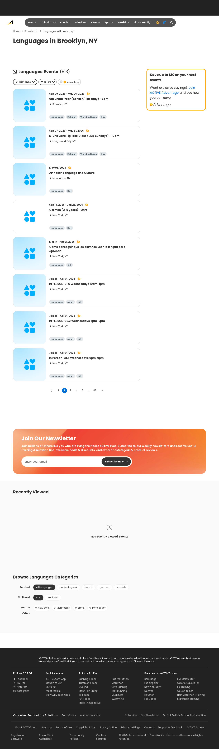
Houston (149, 695)
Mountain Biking (88, 691)
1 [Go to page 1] (58, 390)
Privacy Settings (130, 727)
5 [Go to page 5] (82, 390)
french (88, 587)
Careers (149, 727)
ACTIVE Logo (20, 658)
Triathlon (81, 22)
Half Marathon (120, 679)
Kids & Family (142, 22)
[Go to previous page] (51, 390)
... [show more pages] (88, 390)
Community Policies (77, 737)
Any (38, 597)
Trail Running (119, 691)
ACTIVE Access (195, 727)
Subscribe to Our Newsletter (142, 715)
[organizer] (165, 22)
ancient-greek (68, 587)
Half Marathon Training (191, 695)
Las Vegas (150, 699)
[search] (172, 22)
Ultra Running (119, 687)
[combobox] (25, 82)
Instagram (23, 691)
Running (65, 22)
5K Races (84, 695)
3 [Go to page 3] (70, 390)
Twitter (21, 683)
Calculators (48, 22)
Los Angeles (151, 683)
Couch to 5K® (54, 683)
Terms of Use (64, 727)
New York (42, 607)
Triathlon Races (88, 683)
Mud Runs (117, 695)
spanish (121, 587)
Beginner (53, 597)
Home (16, 31)
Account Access (90, 715)
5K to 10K (51, 687)
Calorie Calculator (188, 683)
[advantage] (158, 22)
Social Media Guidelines (46, 737)
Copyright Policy (86, 727)
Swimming (118, 699)
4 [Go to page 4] (76, 390)
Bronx (79, 607)
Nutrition (123, 22)
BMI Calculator (185, 679)
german (105, 587)
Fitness (95, 22)
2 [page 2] (64, 390)
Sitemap (46, 727)
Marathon (117, 683)
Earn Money (69, 715)
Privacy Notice (108, 727)
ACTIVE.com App (56, 679)
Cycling (83, 687)
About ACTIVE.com (26, 727)
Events (32, 22)
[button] (47, 82)
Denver (148, 691)
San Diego (150, 679)
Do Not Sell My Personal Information (184, 715)
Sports (108, 22)
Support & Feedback (170, 727)
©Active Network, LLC (135, 735)
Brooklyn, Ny (32, 31)
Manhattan (61, 607)
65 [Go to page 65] (94, 390)
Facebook (22, 679)
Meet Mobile (53, 691)
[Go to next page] (102, 390)
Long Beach (97, 607)
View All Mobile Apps (58, 695)
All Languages (44, 587)
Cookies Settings (101, 737)
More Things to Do (90, 703)
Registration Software (18, 737)
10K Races (84, 699)
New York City (152, 687)
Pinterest (22, 687)
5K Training (183, 687)
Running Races (87, 679)
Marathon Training (188, 699)
